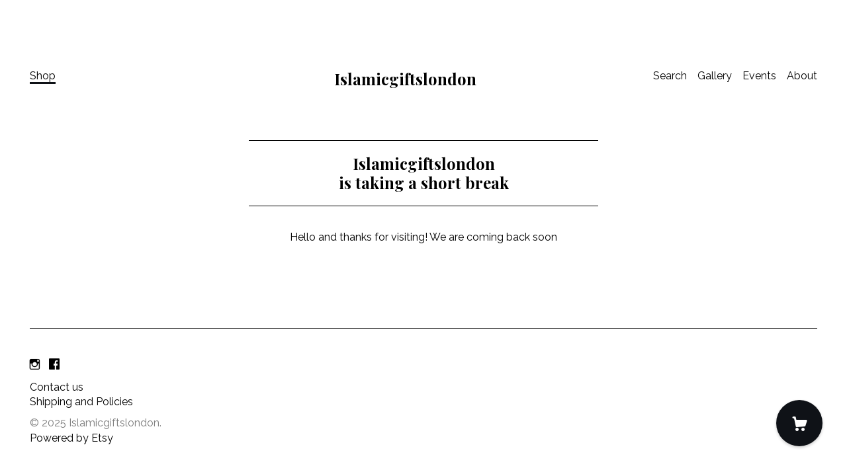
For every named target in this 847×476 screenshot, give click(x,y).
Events (759, 75)
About (802, 75)
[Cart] (799, 423)
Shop (43, 75)
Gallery (714, 75)
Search (670, 75)
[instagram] (35, 365)
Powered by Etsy (71, 438)
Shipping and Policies (81, 401)
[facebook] (54, 365)
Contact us (56, 387)
